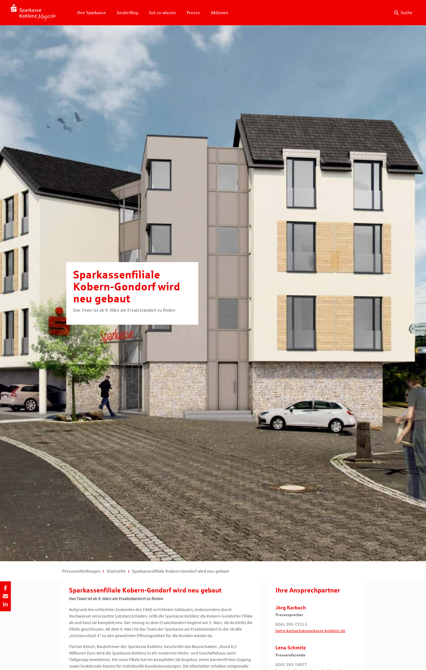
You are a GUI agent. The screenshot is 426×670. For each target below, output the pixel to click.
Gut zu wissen (162, 12)
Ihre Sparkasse (91, 12)
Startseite (116, 571)
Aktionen (219, 12)
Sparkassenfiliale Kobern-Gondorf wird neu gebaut (180, 571)
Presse (193, 12)
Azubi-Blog (127, 12)
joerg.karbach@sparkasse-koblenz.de (310, 631)
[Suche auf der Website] (403, 13)
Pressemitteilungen (81, 571)
